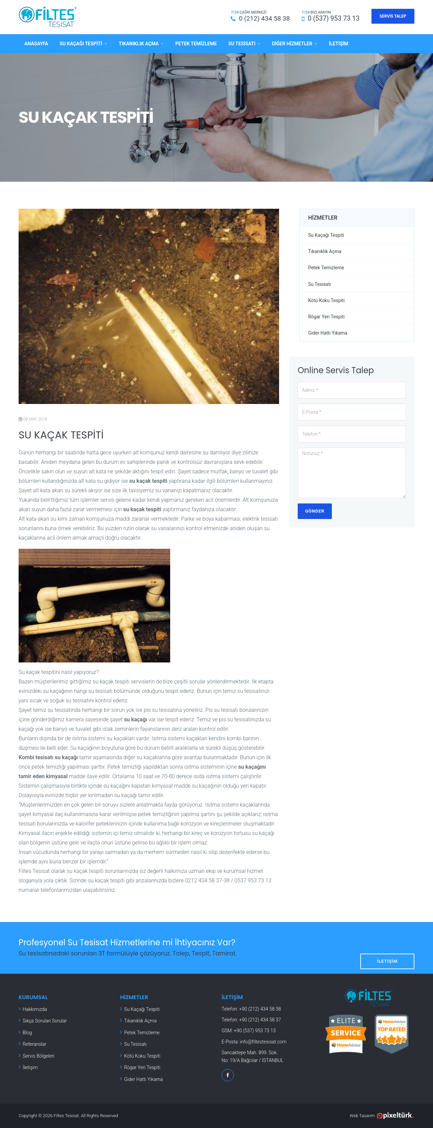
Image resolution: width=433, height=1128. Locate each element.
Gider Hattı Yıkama (328, 333)
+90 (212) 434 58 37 (260, 1019)
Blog (27, 1032)
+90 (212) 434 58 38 (260, 1008)
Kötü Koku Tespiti (326, 300)
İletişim (338, 43)
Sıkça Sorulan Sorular (45, 1020)
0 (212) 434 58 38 (264, 18)
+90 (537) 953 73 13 (255, 1030)
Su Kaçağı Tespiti (81, 43)
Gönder (314, 511)
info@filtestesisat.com (263, 1041)
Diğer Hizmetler (292, 43)
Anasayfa (36, 43)
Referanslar (34, 1044)
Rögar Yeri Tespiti (326, 316)
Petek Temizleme (196, 43)
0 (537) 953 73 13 (334, 18)
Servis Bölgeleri (38, 1055)
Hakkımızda (35, 1009)
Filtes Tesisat (66, 1115)
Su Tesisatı (241, 43)
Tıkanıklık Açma (139, 43)
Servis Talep (393, 16)
